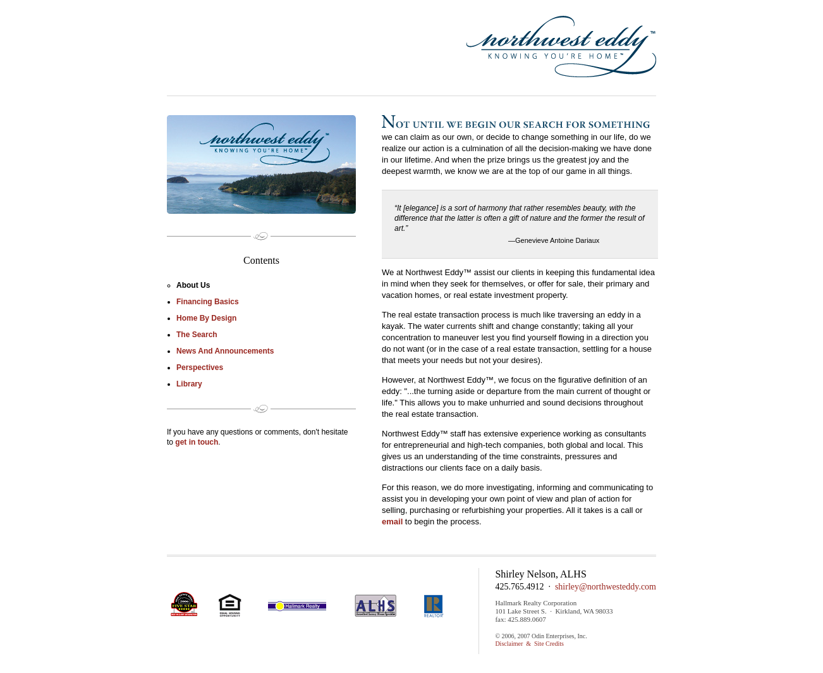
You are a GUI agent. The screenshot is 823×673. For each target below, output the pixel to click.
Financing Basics (207, 301)
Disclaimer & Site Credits (529, 643)
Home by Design (206, 318)
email (392, 521)
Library (189, 384)
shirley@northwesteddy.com (605, 586)
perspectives (199, 367)
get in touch (196, 442)
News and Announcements (225, 351)
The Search (196, 334)
